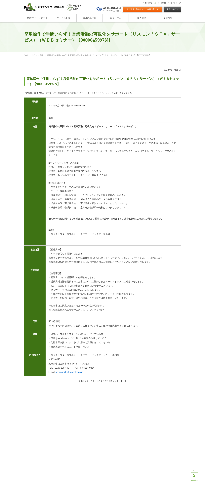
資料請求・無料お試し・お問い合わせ (142, 9)
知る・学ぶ (115, 18)
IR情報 (163, 3)
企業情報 (167, 18)
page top (194, 474)
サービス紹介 (63, 18)
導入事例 (141, 18)
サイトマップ (176, 3)
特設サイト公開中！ (37, 18)
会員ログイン (172, 9)
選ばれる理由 (89, 18)
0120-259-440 (112, 8)
